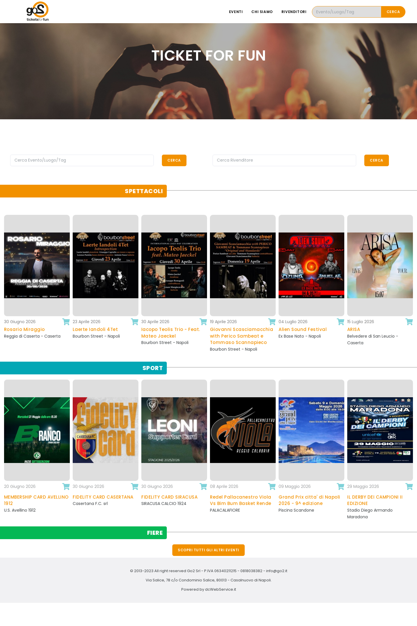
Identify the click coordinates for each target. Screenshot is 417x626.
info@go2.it (276, 571)
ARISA (353, 329)
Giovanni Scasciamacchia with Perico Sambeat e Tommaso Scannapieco (241, 335)
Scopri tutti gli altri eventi (208, 550)
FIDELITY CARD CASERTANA (103, 497)
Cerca (393, 11)
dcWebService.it (220, 589)
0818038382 (251, 571)
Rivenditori (294, 11)
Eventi (236, 11)
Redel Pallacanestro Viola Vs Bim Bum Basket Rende (240, 500)
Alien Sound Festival (303, 329)
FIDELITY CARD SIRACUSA (169, 497)
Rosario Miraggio (24, 329)
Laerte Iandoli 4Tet (95, 329)
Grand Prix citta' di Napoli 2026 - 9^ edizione (309, 500)
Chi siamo (261, 11)
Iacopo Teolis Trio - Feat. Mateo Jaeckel (170, 332)
